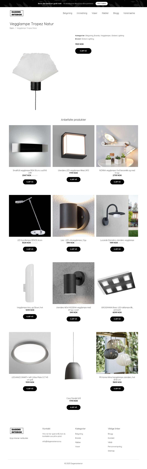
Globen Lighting (118, 37)
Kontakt (111, 440)
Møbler (105, 14)
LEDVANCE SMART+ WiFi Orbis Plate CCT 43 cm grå (30, 380)
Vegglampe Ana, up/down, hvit (30, 309)
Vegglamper (106, 37)
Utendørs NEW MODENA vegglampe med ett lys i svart (73, 310)
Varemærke (129, 14)
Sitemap (111, 452)
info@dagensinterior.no (51, 443)
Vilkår (110, 444)
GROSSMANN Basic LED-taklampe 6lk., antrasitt (117, 310)
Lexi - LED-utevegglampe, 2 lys (73, 242)
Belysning (67, 14)
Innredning (82, 14)
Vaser (94, 14)
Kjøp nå (83, 52)
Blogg (116, 14)
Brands (97, 37)
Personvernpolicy (115, 448)
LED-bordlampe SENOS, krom (29, 242)
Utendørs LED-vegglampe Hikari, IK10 (73, 172)
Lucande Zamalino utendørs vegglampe (117, 242)
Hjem (12, 30)
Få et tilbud (101, 3)
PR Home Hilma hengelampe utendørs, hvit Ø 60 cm (117, 380)
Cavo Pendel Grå (73, 400)
